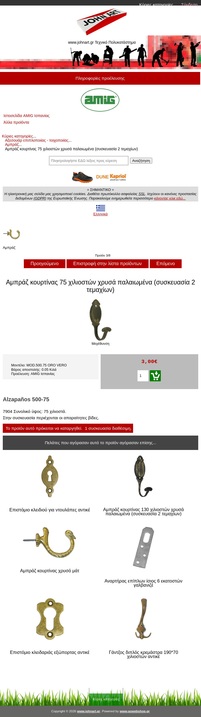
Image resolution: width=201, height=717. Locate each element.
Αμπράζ (12, 144)
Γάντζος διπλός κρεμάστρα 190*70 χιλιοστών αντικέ (143, 654)
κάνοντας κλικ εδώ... (170, 198)
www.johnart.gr (88, 711)
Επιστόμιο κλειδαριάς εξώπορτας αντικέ (50, 652)
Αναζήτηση (141, 161)
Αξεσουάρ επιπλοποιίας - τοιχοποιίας (36, 140)
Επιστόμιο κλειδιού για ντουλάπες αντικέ (49, 510)
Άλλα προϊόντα (16, 122)
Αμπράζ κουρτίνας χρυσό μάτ (50, 571)
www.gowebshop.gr (135, 711)
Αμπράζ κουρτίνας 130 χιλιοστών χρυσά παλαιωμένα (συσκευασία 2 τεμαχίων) (143, 512)
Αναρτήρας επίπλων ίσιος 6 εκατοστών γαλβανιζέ (143, 583)
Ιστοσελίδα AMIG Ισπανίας (27, 115)
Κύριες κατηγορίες (156, 4)
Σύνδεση (189, 4)
